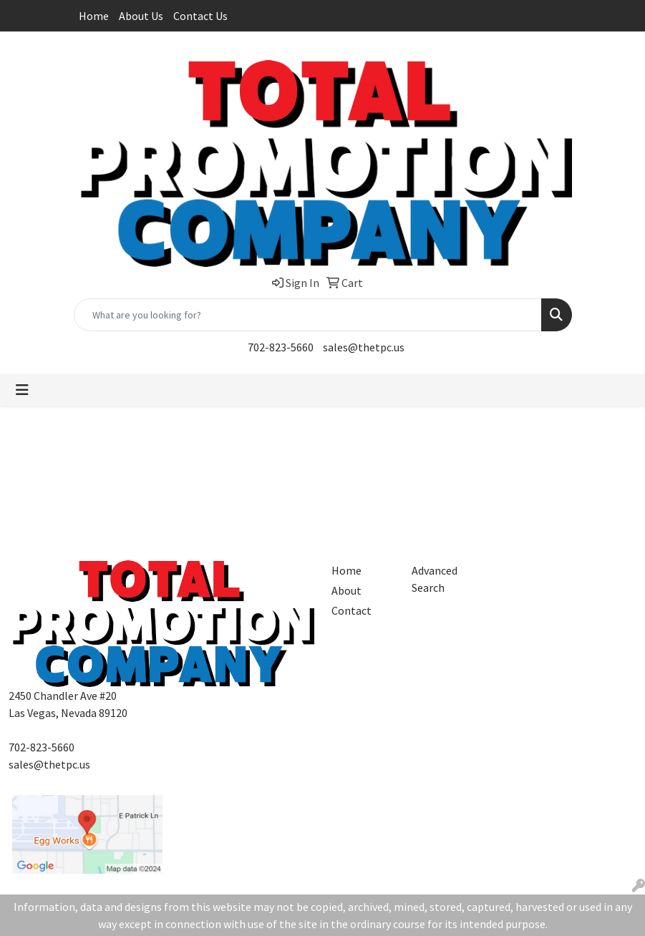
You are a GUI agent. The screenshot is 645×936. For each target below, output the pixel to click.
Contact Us (200, 16)
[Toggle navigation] (22, 390)
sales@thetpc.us (363, 347)
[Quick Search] (308, 314)
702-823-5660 (281, 347)
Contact (351, 610)
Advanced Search (434, 579)
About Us (141, 16)
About (346, 590)
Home (94, 16)
